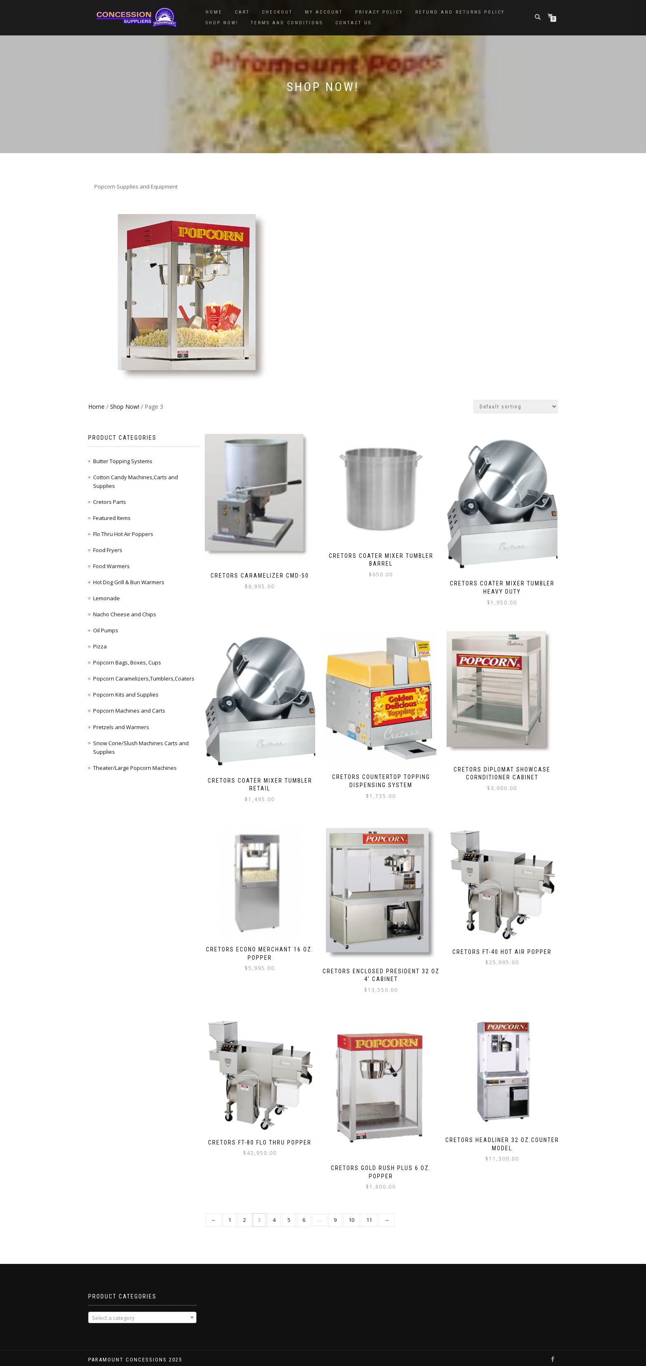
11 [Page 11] (369, 1210)
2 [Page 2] (244, 1210)
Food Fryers (107, 550)
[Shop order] (515, 406)
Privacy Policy (379, 12)
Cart (242, 12)
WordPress (143, 1358)
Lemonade (106, 598)
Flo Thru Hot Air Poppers (123, 534)
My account (324, 12)
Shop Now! (222, 23)
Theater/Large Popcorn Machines (135, 768)
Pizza (100, 646)
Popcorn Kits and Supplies (126, 694)
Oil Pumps (105, 630)
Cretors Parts (109, 502)
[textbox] (142, 1308)
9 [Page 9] (335, 1210)
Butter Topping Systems (122, 461)
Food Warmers (111, 566)
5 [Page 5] (289, 1210)
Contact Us (353, 23)
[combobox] (142, 1308)
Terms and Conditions (287, 23)
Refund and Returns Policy (460, 12)
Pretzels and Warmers (121, 727)
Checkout (277, 12)
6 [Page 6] (303, 1210)
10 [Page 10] (351, 1210)
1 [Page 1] (229, 1210)
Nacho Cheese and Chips (124, 614)
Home (214, 12)
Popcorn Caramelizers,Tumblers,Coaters (143, 678)
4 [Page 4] (274, 1210)
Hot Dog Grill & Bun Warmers (128, 582)
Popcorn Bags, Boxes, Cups (127, 662)
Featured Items (112, 518)
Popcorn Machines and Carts (129, 710)
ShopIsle (98, 1358)
